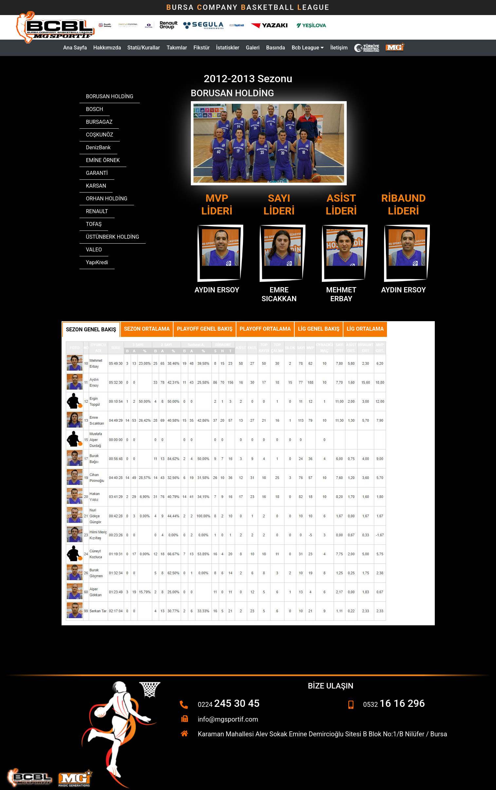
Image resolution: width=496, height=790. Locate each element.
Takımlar (177, 48)
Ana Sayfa (75, 48)
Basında (275, 48)
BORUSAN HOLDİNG (110, 96)
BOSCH (94, 109)
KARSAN (96, 186)
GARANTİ (97, 173)
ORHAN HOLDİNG (106, 198)
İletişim (339, 48)
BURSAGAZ (99, 122)
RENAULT (97, 211)
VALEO (94, 250)
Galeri (253, 48)
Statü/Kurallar (143, 48)
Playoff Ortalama (265, 329)
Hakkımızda (107, 48)
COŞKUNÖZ (99, 135)
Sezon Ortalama (147, 329)
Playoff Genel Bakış (204, 329)
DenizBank (98, 147)
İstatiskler (227, 48)
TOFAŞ (94, 224)
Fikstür (201, 48)
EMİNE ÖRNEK (103, 160)
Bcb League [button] (308, 48)
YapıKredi (97, 262)
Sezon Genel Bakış (91, 329)
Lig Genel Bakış (319, 329)
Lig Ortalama (365, 329)
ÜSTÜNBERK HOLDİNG (112, 237)
